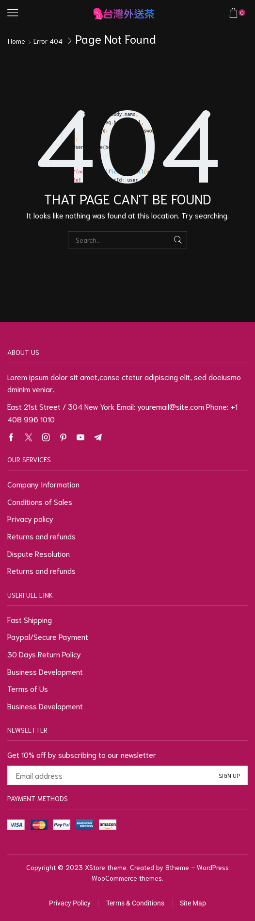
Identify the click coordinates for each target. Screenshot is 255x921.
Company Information (43, 484)
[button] (12, 12)
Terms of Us (27, 688)
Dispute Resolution (38, 553)
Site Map (193, 903)
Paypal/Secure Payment (47, 636)
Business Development (45, 671)
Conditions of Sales (39, 501)
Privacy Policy (70, 903)
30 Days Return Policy (44, 654)
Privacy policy (30, 518)
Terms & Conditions (135, 903)
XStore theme (106, 867)
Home (16, 40)
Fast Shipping (29, 619)
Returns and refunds (41, 536)
